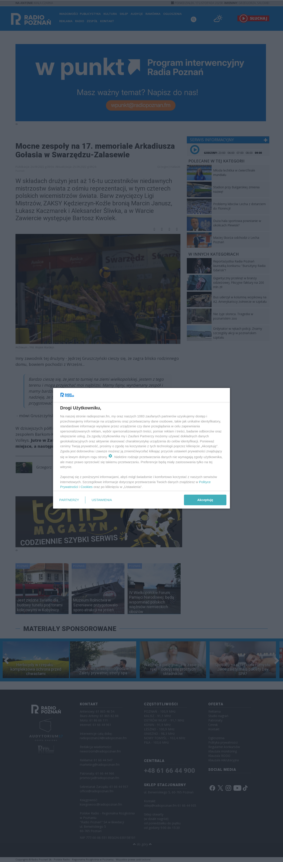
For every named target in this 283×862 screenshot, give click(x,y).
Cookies (87, 487)
